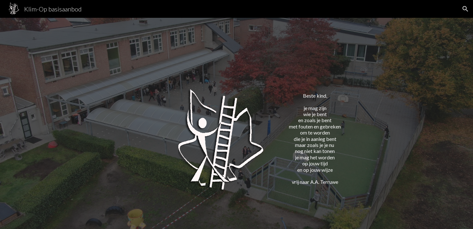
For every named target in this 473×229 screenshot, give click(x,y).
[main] (314, 133)
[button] (465, 9)
